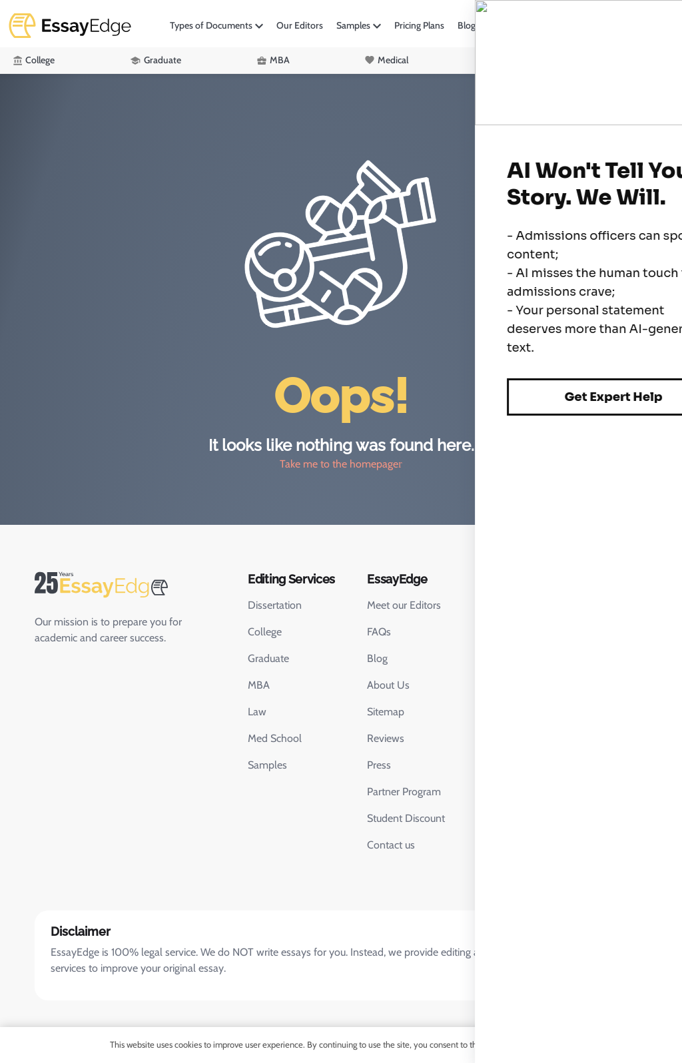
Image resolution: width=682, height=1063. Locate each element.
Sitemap (385, 711)
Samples (353, 25)
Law (505, 60)
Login (579, 25)
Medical (393, 60)
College (40, 60)
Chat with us (519, 668)
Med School (275, 738)
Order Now (640, 25)
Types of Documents (211, 25)
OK (555, 1044)
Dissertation (275, 605)
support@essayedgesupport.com (550, 636)
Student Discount (406, 818)
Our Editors (299, 25)
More (499, 25)
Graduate (162, 60)
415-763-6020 (561, 606)
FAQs (379, 631)
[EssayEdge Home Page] (128, 584)
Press (379, 765)
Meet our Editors (404, 605)
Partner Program (404, 791)
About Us (388, 685)
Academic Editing (634, 60)
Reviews (385, 738)
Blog (467, 25)
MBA (280, 60)
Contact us (391, 845)
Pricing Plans (419, 25)
